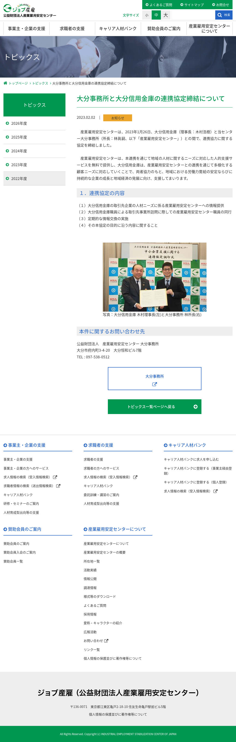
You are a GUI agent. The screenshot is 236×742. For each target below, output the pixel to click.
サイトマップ (194, 4)
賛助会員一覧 (13, 561)
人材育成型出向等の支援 (21, 512)
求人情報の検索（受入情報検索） (27, 477)
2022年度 (19, 178)
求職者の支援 (72, 28)
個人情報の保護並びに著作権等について (113, 658)
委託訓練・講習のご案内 (101, 494)
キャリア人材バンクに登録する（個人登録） (196, 482)
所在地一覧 (92, 561)
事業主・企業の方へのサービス (26, 468)
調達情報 (90, 587)
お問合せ (222, 4)
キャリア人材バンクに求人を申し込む (191, 459)
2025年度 (19, 137)
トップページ (18, 83)
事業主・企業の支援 (26, 28)
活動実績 (90, 570)
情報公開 (90, 578)
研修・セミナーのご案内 (21, 503)
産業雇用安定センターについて (209, 28)
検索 (227, 15)
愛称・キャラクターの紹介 (103, 622)
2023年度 (19, 164)
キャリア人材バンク (118, 28)
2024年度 (19, 151)
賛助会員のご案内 (163, 28)
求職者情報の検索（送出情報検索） (29, 485)
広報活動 (90, 631)
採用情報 (90, 614)
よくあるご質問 (161, 4)
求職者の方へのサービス (101, 468)
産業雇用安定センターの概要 (105, 552)
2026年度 (19, 123)
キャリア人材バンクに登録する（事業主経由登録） (198, 470)
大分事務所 (154, 376)
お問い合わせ (93, 640)
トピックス (40, 83)
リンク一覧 (92, 649)
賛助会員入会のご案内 (19, 552)
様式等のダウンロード (100, 596)
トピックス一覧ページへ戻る (151, 406)
